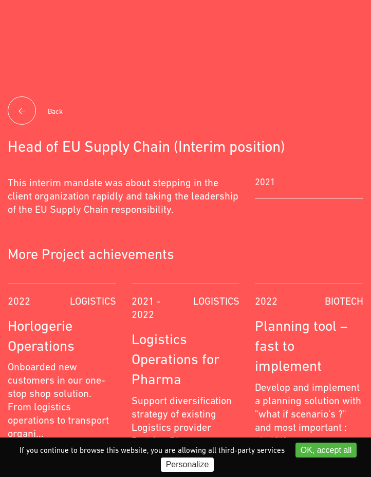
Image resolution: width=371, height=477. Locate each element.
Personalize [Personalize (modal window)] (187, 464)
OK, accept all (326, 450)
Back (35, 111)
